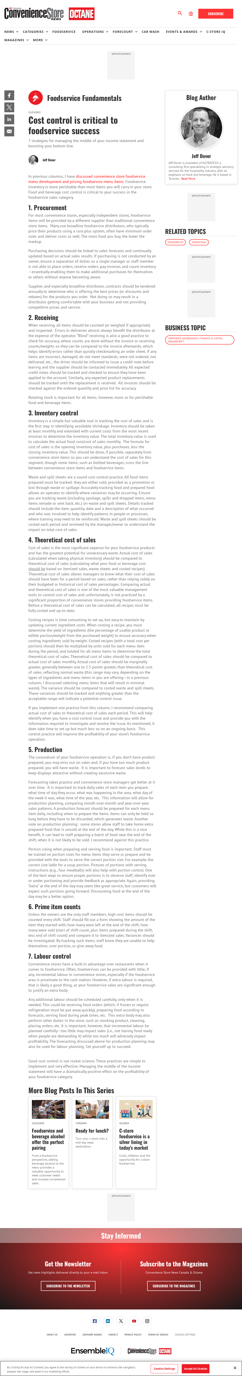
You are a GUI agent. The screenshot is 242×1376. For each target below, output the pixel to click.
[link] (9, 95)
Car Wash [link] (150, 32)
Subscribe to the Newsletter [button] (68, 1285)
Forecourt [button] (123, 32)
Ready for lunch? (92, 1130)
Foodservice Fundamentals (84, 98)
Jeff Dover (49, 159)
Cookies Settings (185, 1335)
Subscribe (216, 13)
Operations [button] (93, 32)
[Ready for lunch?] (92, 1109)
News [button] (9, 32)
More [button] (38, 40)
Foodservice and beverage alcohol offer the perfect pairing (48, 1139)
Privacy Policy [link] (133, 1334)
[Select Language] (191, 13)
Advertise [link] (70, 1334)
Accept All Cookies (195, 1369)
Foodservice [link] (64, 32)
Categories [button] (33, 32)
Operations (199, 242)
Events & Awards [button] (182, 32)
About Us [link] (52, 1334)
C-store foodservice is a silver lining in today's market (134, 1139)
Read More (188, 179)
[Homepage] (49, 13)
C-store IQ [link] (215, 32)
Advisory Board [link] (92, 1334)
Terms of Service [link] (158, 1334)
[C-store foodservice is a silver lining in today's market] (136, 1109)
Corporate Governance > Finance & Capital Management (195, 340)
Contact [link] (113, 1334)
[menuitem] (13, 32)
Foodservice (175, 242)
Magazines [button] (14, 40)
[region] (121, 1368)
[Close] (235, 1368)
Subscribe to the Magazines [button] (174, 1285)
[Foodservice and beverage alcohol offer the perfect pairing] (48, 1109)
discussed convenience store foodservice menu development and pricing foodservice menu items (86, 179)
